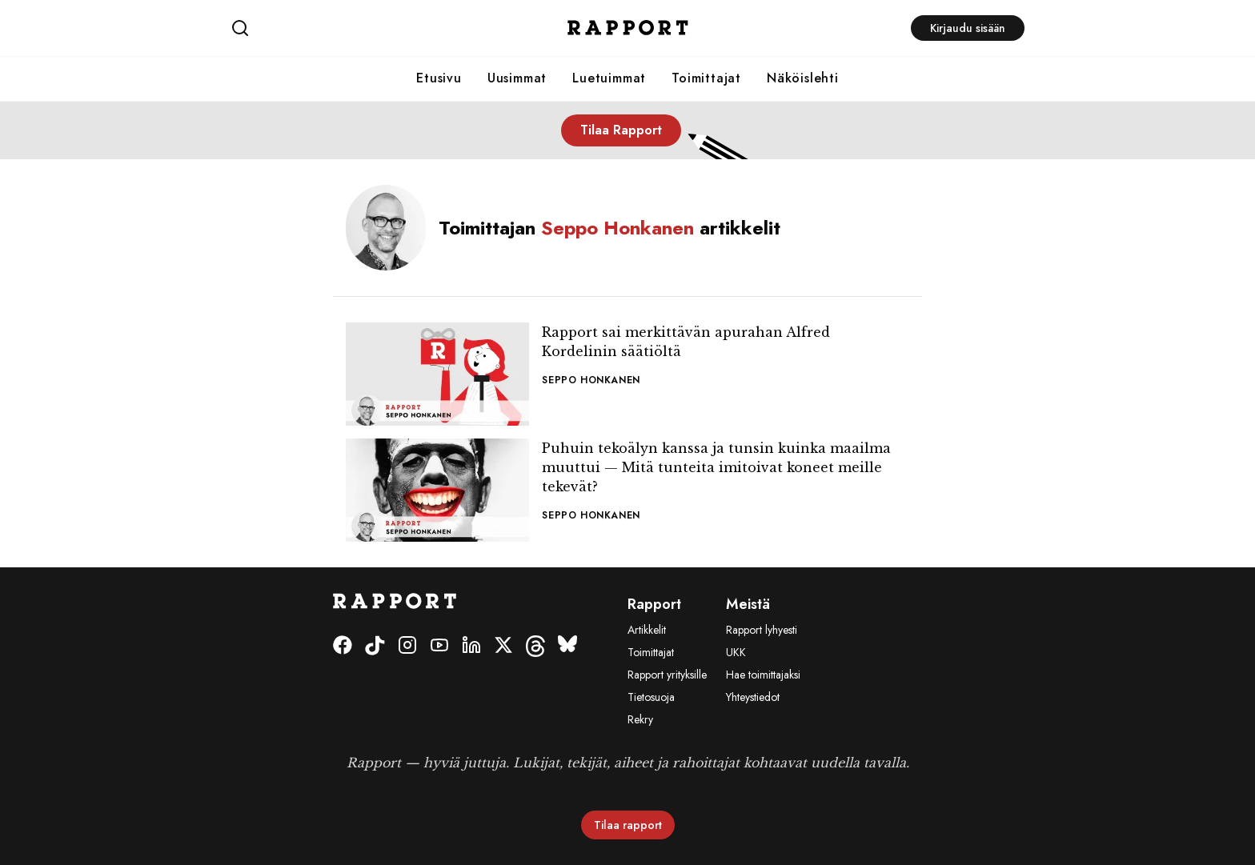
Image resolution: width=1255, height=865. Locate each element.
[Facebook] (342, 646)
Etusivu (439, 78)
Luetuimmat (609, 78)
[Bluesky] (567, 646)
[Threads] (535, 646)
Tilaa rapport (628, 825)
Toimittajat (706, 78)
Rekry (640, 719)
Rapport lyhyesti (761, 630)
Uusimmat (517, 78)
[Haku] (363, 28)
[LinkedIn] (471, 646)
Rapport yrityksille (667, 675)
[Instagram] (407, 646)
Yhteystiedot (753, 697)
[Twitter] (503, 646)
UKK (736, 652)
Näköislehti (803, 78)
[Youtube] (439, 646)
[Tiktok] (375, 646)
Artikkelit (647, 630)
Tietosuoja (651, 697)
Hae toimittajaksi (763, 675)
